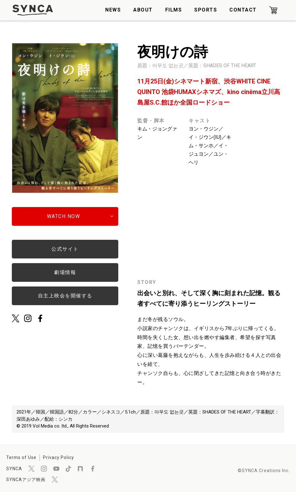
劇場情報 (65, 272)
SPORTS (205, 10)
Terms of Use (21, 457)
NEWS (113, 10)
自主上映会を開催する (65, 296)
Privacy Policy (58, 457)
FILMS (173, 10)
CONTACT (243, 10)
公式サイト (65, 249)
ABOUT (143, 10)
